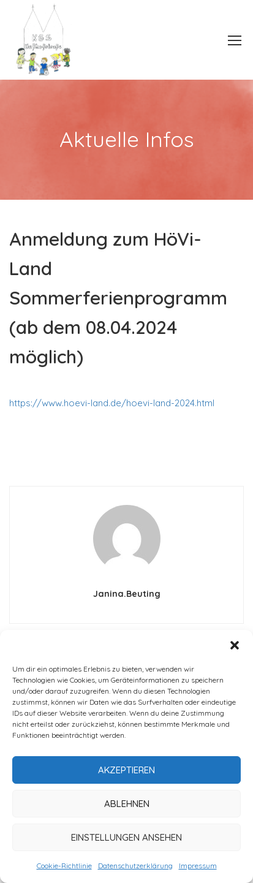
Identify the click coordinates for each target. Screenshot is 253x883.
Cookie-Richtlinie (64, 865)
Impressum (198, 865)
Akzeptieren (126, 770)
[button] (234, 645)
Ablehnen (126, 803)
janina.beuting (126, 593)
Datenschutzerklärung (135, 865)
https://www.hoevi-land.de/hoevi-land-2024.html (111, 403)
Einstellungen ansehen (126, 837)
